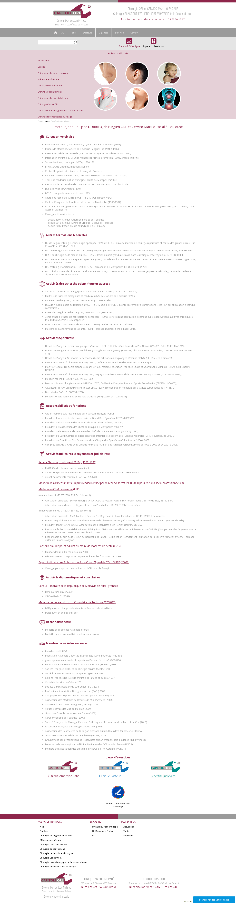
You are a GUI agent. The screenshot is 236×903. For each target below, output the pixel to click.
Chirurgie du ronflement (49, 91)
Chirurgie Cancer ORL (48, 104)
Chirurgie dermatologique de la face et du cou (60, 110)
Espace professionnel (153, 45)
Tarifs (73, 32)
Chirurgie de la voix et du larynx (53, 97)
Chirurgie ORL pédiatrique (50, 85)
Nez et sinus (44, 60)
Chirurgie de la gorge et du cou (53, 73)
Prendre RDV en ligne (129, 45)
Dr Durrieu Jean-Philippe (105, 826)
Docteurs (87, 32)
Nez (42, 826)
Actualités (128, 826)
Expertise (119, 32)
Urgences (103, 32)
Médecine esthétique (48, 79)
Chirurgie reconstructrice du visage (55, 116)
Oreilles (41, 66)
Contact (134, 32)
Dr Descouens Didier (102, 831)
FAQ (62, 32)
